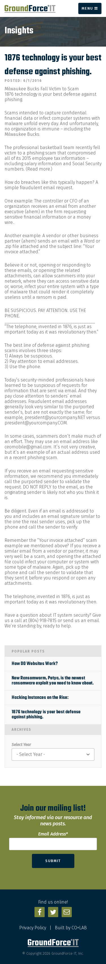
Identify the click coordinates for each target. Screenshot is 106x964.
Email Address (53, 834)
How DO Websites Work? (35, 664)
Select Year (21, 744)
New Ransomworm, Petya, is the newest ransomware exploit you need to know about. (53, 681)
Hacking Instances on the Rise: (40, 697)
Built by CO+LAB (71, 927)
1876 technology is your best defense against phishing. (46, 714)
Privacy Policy (32, 927)
